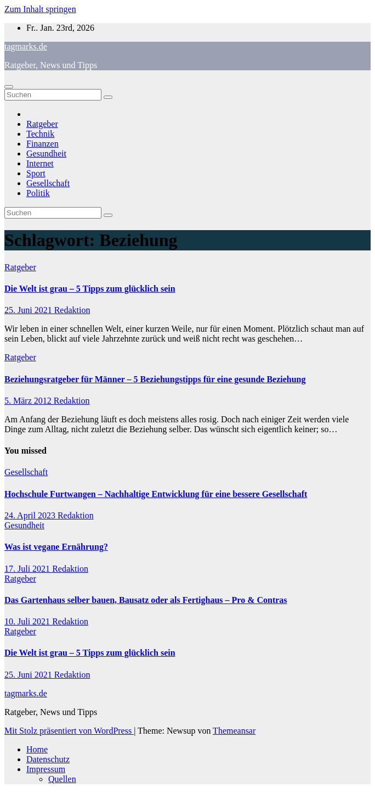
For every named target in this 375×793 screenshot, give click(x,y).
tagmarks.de (25, 46)
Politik (38, 193)
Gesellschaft (48, 183)
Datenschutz (48, 759)
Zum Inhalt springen (40, 9)
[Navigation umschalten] (8, 86)
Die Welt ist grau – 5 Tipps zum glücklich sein (89, 288)
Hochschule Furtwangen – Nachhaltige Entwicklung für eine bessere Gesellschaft (155, 494)
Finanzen (42, 143)
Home (37, 749)
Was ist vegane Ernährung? (56, 546)
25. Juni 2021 (29, 310)
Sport (36, 173)
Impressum (45, 769)
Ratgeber (42, 124)
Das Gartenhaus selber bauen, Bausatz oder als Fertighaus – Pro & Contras (145, 600)
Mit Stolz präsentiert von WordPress (69, 730)
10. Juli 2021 (28, 621)
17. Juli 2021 (28, 568)
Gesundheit (46, 153)
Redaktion (72, 310)
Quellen (62, 779)
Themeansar (234, 730)
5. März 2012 (29, 400)
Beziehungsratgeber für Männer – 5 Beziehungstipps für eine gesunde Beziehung (155, 379)
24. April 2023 (31, 515)
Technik (40, 133)
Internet (40, 163)
